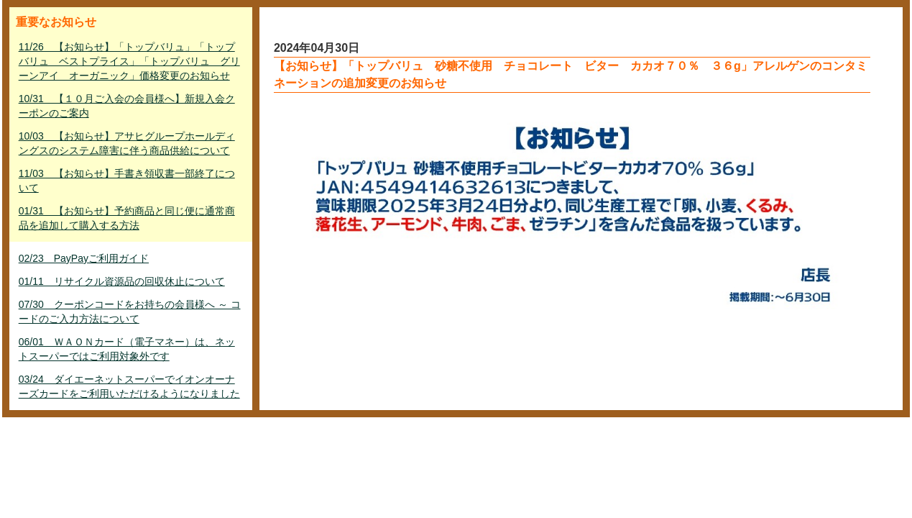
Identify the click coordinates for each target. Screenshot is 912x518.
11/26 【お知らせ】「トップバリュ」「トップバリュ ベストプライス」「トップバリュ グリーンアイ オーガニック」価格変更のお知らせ (129, 61)
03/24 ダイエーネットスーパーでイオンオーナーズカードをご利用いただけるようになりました (129, 386)
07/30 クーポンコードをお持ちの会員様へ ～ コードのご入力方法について (130, 311)
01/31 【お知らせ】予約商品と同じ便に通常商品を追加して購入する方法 (127, 218)
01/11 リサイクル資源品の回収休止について (122, 281)
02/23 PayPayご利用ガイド (84, 258)
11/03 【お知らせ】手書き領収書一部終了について (127, 181)
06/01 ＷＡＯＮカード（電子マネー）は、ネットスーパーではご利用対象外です (127, 349)
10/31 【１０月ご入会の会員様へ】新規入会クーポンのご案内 (127, 106)
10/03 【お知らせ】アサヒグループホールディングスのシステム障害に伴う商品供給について (127, 143)
